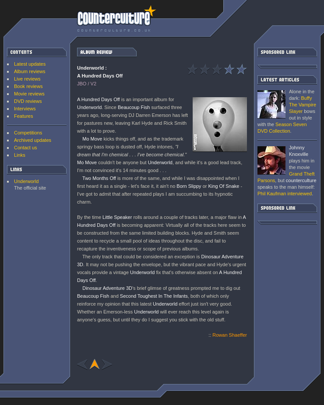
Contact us (25, 147)
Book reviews (28, 86)
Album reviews (30, 71)
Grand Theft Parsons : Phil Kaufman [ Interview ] (271, 160)
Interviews (25, 108)
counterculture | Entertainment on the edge (116, 18)
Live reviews (27, 78)
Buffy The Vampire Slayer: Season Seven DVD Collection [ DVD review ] (271, 104)
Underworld (26, 181)
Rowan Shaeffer (229, 335)
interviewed (284, 193)
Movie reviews (29, 93)
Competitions (28, 132)
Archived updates (32, 140)
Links (19, 155)
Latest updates (30, 64)
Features (23, 116)
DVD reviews (28, 101)
